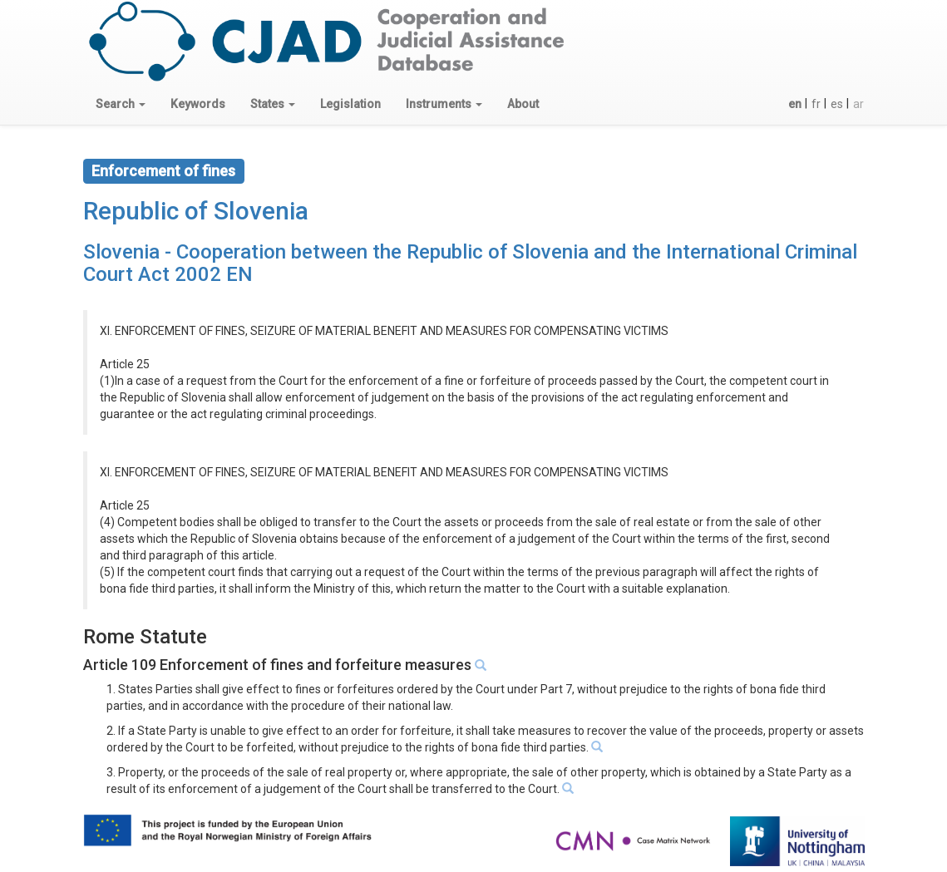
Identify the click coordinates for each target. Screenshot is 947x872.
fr (816, 104)
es (837, 104)
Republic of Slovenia (195, 210)
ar (858, 104)
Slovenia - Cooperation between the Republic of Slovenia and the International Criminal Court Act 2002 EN (470, 262)
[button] (120, 104)
